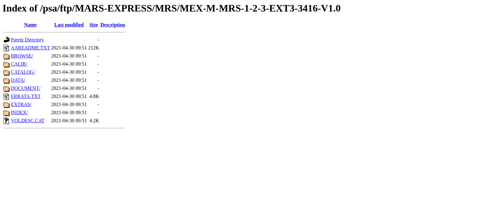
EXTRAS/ (21, 104)
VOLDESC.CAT (27, 120)
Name (30, 24)
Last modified (69, 24)
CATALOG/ (23, 72)
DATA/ (18, 80)
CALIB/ (19, 64)
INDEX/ (19, 112)
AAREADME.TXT (30, 47)
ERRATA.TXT (26, 96)
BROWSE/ (22, 55)
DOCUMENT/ (25, 88)
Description (112, 24)
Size (93, 24)
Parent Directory (27, 39)
